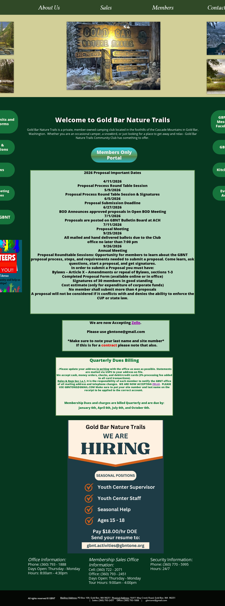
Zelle (136, 322)
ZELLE (156, 384)
